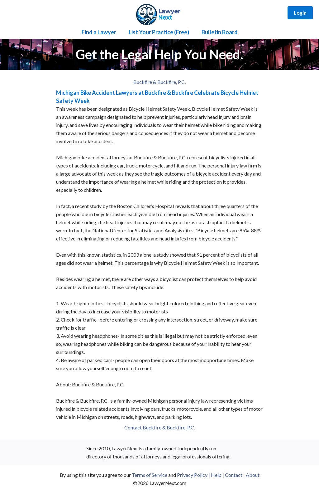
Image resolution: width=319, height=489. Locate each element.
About (252, 475)
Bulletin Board (220, 32)
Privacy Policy (192, 475)
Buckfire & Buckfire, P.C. (159, 82)
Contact (233, 475)
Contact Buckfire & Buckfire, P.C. (159, 427)
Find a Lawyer (99, 32)
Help (216, 475)
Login (300, 13)
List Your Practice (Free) (159, 32)
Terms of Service (149, 475)
